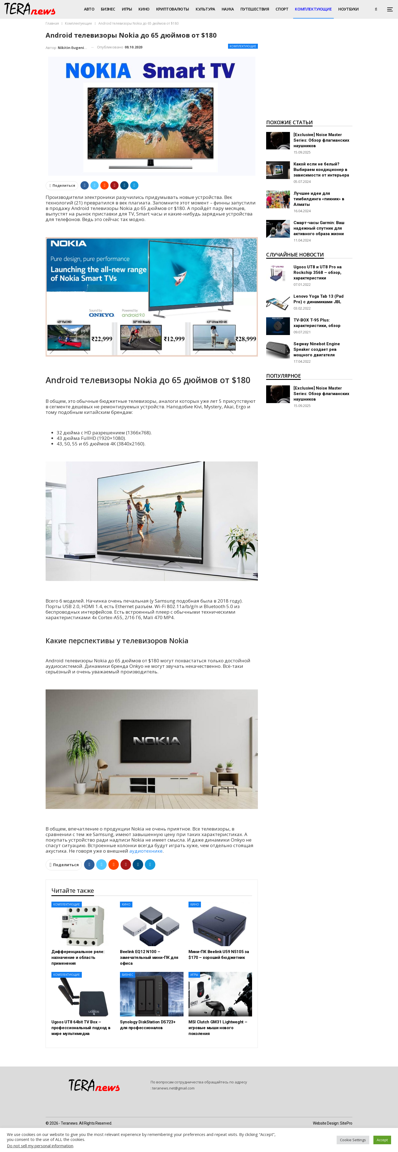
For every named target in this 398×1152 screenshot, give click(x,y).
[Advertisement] (309, 73)
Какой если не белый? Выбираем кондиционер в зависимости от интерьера (321, 170)
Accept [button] (382, 1139)
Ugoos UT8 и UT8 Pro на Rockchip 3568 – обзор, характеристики (318, 272)
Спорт (282, 9)
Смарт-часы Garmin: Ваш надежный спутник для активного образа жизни (319, 228)
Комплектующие (313, 9)
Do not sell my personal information (40, 1145)
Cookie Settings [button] (353, 1139)
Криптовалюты (172, 9)
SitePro (346, 1123)
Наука (228, 9)
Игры (127, 9)
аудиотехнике (146, 851)
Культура (205, 9)
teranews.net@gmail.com (173, 1088)
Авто (89, 9)
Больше (346, 9)
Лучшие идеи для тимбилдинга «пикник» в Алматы (319, 199)
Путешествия (254, 9)
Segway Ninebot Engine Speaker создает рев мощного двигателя (317, 349)
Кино (143, 9)
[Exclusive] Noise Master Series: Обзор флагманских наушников (321, 140)
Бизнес (108, 9)
